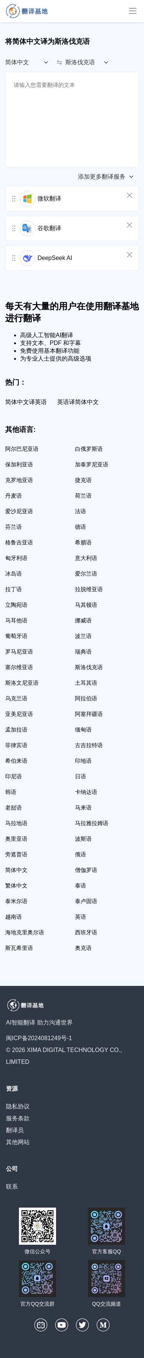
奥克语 (83, 948)
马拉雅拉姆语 (91, 823)
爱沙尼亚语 (19, 511)
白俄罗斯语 (89, 449)
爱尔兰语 (86, 573)
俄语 (80, 854)
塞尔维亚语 (19, 667)
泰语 (80, 885)
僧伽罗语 (86, 870)
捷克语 (83, 480)
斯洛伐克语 (89, 667)
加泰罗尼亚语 (91, 464)
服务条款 (18, 1118)
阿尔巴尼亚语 (22, 449)
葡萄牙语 (16, 636)
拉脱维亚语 (89, 589)
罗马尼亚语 (19, 651)
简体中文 (16, 870)
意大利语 (86, 558)
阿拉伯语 (86, 698)
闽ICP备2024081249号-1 (39, 1038)
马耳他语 (16, 620)
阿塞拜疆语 (89, 714)
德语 (80, 527)
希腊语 (83, 542)
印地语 (83, 761)
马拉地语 (16, 823)
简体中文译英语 (26, 402)
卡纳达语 (86, 792)
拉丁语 (13, 589)
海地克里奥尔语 (24, 932)
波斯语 (83, 839)
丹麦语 (13, 495)
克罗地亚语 (19, 480)
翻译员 (15, 1130)
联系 (12, 1186)
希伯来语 (16, 761)
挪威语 (83, 620)
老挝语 (13, 807)
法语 (80, 511)
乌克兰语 (16, 698)
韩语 (10, 792)
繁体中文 (16, 885)
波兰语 (83, 636)
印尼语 (13, 776)
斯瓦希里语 (19, 948)
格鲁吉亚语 (19, 542)
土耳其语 (86, 683)
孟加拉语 (16, 729)
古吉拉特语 (89, 745)
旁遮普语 (16, 854)
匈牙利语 (16, 558)
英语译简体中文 (78, 402)
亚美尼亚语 (19, 714)
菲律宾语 (16, 745)
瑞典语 (83, 651)
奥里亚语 (16, 839)
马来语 (83, 807)
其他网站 (18, 1142)
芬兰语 (13, 527)
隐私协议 (18, 1106)
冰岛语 (13, 573)
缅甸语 (83, 729)
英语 (80, 917)
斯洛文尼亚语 (22, 683)
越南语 (13, 917)
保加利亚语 (19, 464)
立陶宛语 (16, 605)
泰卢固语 (86, 901)
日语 (80, 776)
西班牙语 (86, 932)
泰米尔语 (16, 901)
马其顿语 (86, 605)
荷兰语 (83, 495)
